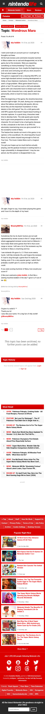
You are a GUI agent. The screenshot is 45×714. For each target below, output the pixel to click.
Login (39, 366)
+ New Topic (27, 16)
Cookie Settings (19, 527)
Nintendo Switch (21, 20)
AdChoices (21, 678)
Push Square (13, 686)
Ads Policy (40, 523)
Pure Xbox (24, 686)
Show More (22, 649)
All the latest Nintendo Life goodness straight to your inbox (22, 703)
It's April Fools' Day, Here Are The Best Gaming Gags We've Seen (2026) (24, 474)
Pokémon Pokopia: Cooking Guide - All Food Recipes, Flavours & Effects (24, 413)
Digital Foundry (7, 690)
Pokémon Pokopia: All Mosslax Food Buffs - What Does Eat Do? (23, 454)
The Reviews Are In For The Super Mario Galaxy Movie (24, 426)
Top (4, 519)
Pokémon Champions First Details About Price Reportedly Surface (22, 440)
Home (4, 20)
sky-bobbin (15, 43)
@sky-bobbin (22, 275)
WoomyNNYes (17, 226)
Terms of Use (28, 523)
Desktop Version (34, 527)
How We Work (27, 519)
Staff (17, 519)
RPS (36, 694)
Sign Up (23, 369)
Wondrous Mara (23, 31)
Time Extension (37, 686)
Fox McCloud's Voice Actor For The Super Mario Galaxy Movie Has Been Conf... (23, 460)
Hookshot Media (14, 676)
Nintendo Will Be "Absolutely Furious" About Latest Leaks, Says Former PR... (23, 467)
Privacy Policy (15, 523)
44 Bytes (13, 678)
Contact (4, 523)
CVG (31, 694)
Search (38, 16)
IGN (31, 690)
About (10, 519)
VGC (8, 694)
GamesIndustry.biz (20, 694)
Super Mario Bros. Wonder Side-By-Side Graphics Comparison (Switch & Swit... (23, 447)
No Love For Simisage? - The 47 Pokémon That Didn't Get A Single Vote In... (23, 419)
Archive (8, 527)
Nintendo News (21, 690)
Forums (6, 16)
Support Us (39, 519)
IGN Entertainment (34, 676)
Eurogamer (39, 690)
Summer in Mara (21, 26)
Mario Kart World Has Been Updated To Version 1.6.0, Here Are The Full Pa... (24, 433)
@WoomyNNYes (7, 316)
